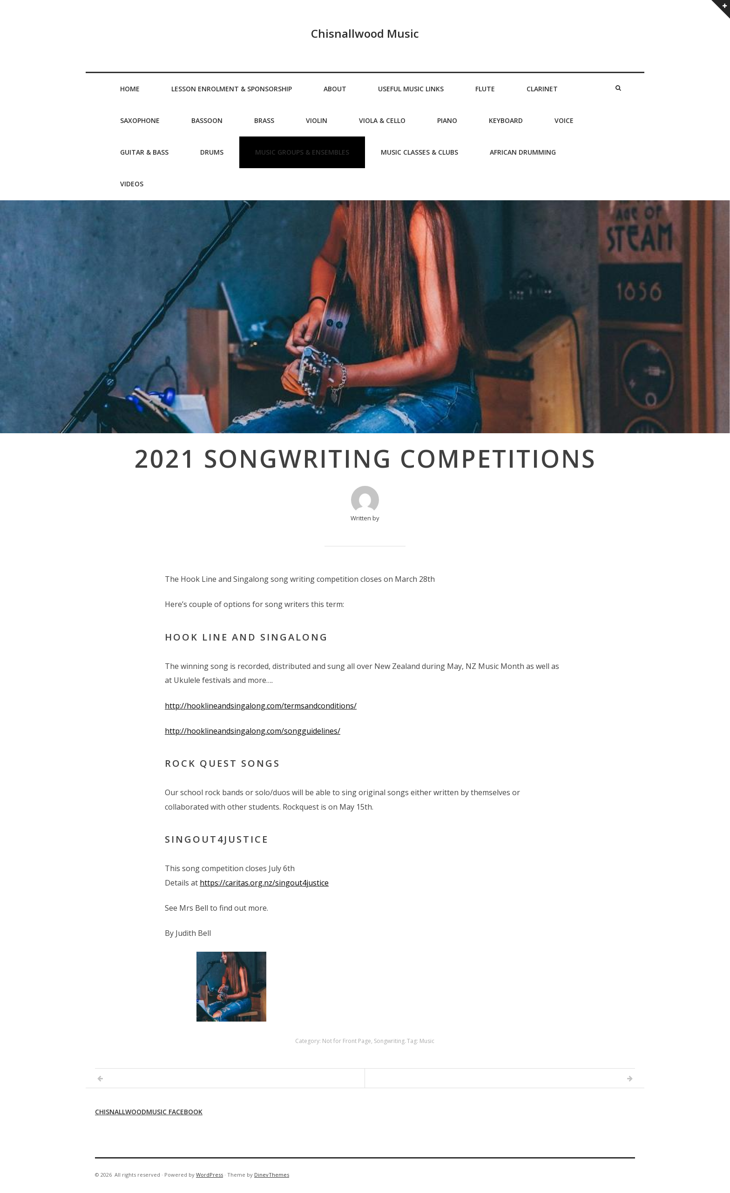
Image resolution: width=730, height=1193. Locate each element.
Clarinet (542, 88)
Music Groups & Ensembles (302, 152)
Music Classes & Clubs (419, 152)
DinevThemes (271, 1174)
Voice (564, 120)
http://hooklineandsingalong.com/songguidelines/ (252, 731)
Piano (447, 120)
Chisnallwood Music (365, 33)
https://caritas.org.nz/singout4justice (264, 883)
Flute (485, 88)
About (335, 88)
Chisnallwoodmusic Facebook (149, 1111)
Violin (316, 120)
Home (130, 88)
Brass (264, 120)
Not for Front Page (346, 1041)
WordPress (209, 1174)
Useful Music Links (411, 88)
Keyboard (506, 120)
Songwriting (389, 1041)
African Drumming (523, 152)
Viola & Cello (382, 120)
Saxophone (140, 120)
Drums (211, 152)
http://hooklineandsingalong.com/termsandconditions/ (261, 706)
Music (426, 1041)
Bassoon (207, 120)
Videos (131, 183)
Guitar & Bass (144, 152)
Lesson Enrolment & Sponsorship (231, 88)
